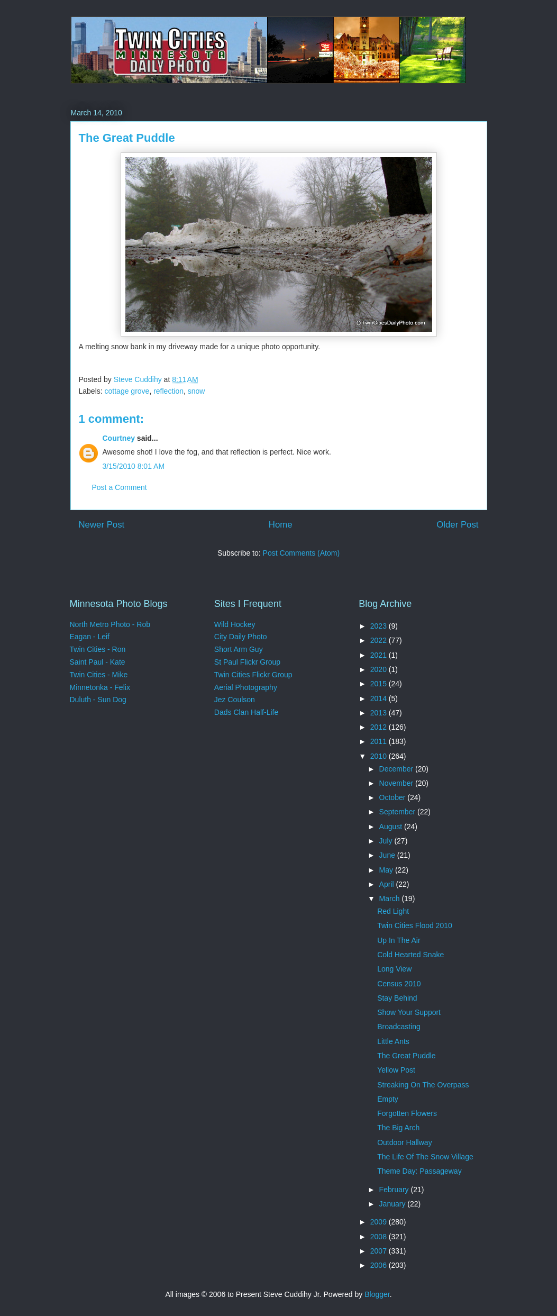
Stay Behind (397, 998)
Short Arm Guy (238, 649)
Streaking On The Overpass (423, 1085)
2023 (379, 626)
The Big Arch (398, 1127)
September (398, 811)
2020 (379, 669)
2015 (379, 683)
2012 (379, 727)
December (397, 769)
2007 (379, 1251)
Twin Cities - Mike (99, 674)
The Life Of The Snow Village (425, 1156)
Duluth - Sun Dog (98, 699)
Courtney (119, 438)
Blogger (376, 1294)
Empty (387, 1099)
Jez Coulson (234, 699)
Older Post (457, 525)
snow (196, 391)
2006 (379, 1265)
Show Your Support (409, 1012)
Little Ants (393, 1041)
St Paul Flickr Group (247, 662)
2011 (379, 741)
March (390, 898)
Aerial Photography (245, 687)
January (393, 1204)
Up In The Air (398, 940)
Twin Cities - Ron (98, 649)
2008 (379, 1236)
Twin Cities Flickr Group (253, 674)
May (387, 870)
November (397, 783)
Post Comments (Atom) (301, 553)
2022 (379, 640)
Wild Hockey (234, 624)
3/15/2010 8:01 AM (134, 466)
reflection (168, 391)
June (388, 855)
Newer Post (102, 525)
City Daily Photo (240, 636)
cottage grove (127, 391)
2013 (379, 713)
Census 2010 (399, 983)
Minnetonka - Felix (100, 687)
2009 (379, 1222)
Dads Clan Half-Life (246, 712)
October (393, 797)
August (391, 826)
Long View (394, 969)
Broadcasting (399, 1026)
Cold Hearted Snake (410, 954)
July (387, 841)
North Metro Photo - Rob (110, 624)
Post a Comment (119, 487)
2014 (379, 698)
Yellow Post (396, 1070)
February (395, 1189)
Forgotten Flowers (407, 1113)
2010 (379, 756)
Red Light (393, 911)
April (387, 884)
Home (281, 525)
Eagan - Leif (90, 636)
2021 (379, 655)
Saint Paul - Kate (97, 662)
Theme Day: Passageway (419, 1171)
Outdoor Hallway (404, 1142)
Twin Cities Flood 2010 (414, 925)
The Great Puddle (406, 1055)
